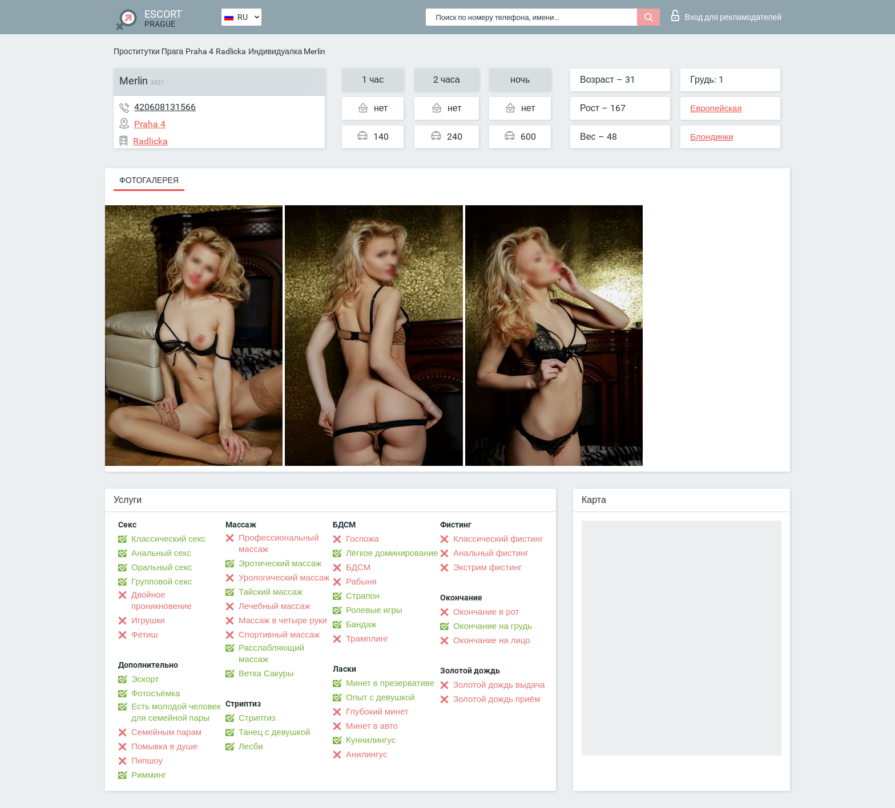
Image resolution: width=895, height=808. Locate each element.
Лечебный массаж (275, 606)
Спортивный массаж (279, 635)
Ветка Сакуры (266, 673)
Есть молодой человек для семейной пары (175, 712)
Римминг (148, 775)
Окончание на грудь (492, 626)
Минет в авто (372, 726)
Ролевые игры (374, 610)
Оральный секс (161, 567)
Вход (726, 15)
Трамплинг (367, 639)
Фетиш (144, 635)
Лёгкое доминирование (392, 553)
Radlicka (231, 51)
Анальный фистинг (491, 553)
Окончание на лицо (491, 640)
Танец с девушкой (274, 732)
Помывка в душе (164, 746)
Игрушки (148, 620)
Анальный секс (161, 553)
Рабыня (361, 581)
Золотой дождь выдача (499, 685)
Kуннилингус (371, 740)
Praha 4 (199, 51)
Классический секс (168, 539)
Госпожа (362, 539)
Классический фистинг (498, 539)
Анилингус (366, 754)
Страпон (363, 596)
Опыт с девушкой (380, 697)
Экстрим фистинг (487, 567)
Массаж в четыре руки (283, 620)
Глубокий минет (377, 712)
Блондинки (711, 137)
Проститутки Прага (148, 51)
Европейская (715, 108)
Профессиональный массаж (279, 543)
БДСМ (358, 567)
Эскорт (145, 679)
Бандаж (361, 624)
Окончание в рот (486, 612)
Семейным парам (166, 732)
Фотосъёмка (155, 693)
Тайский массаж (271, 592)
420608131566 (165, 106)
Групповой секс (161, 581)
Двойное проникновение (161, 600)
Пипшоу (147, 761)
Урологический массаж (284, 577)
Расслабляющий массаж (271, 653)
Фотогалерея (149, 180)
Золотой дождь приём (496, 699)
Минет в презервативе (390, 683)
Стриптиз (257, 718)
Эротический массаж (280, 563)
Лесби (251, 746)
